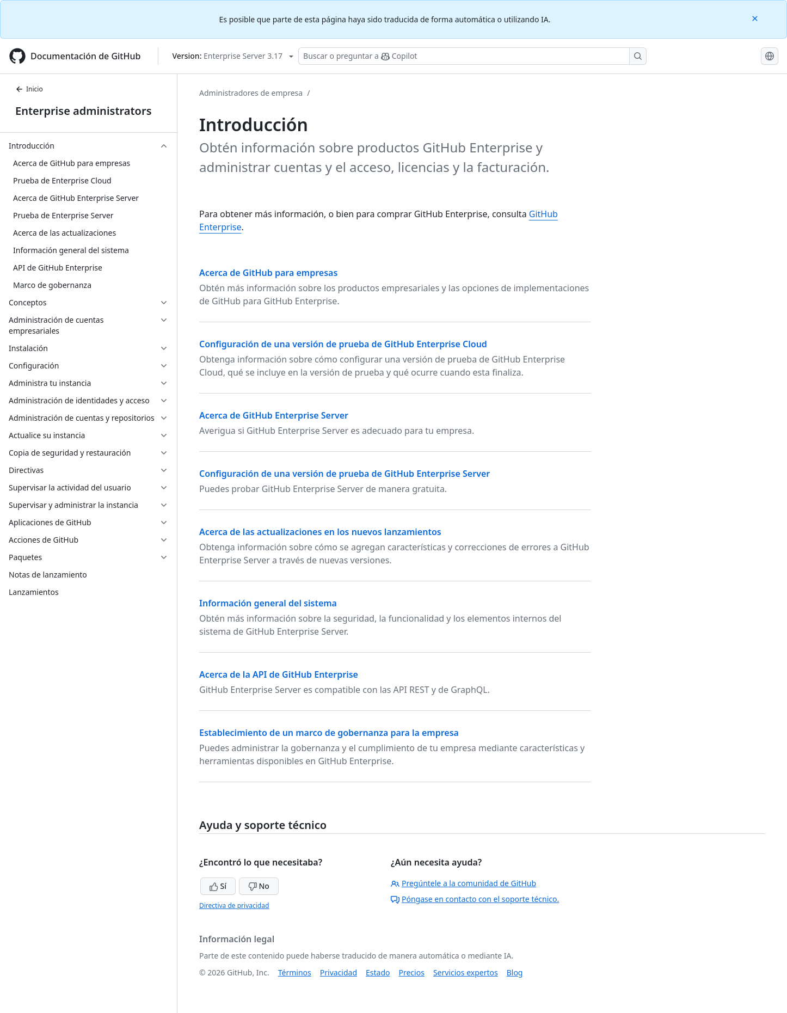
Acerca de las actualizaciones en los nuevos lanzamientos (320, 532)
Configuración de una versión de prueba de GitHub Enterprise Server (344, 474)
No (258, 886)
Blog (515, 972)
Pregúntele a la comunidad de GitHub (463, 883)
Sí (218, 886)
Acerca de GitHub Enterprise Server (273, 415)
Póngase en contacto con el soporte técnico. (475, 899)
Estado (378, 972)
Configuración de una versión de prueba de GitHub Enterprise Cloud (343, 344)
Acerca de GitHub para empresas (268, 273)
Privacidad (338, 972)
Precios (412, 972)
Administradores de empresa (251, 93)
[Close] (756, 17)
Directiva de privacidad (234, 905)
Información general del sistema (268, 603)
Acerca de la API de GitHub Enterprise (278, 674)
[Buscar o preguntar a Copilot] (472, 56)
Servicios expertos (465, 972)
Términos (294, 972)
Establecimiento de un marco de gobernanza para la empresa (329, 733)
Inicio (29, 89)
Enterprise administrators (83, 110)
